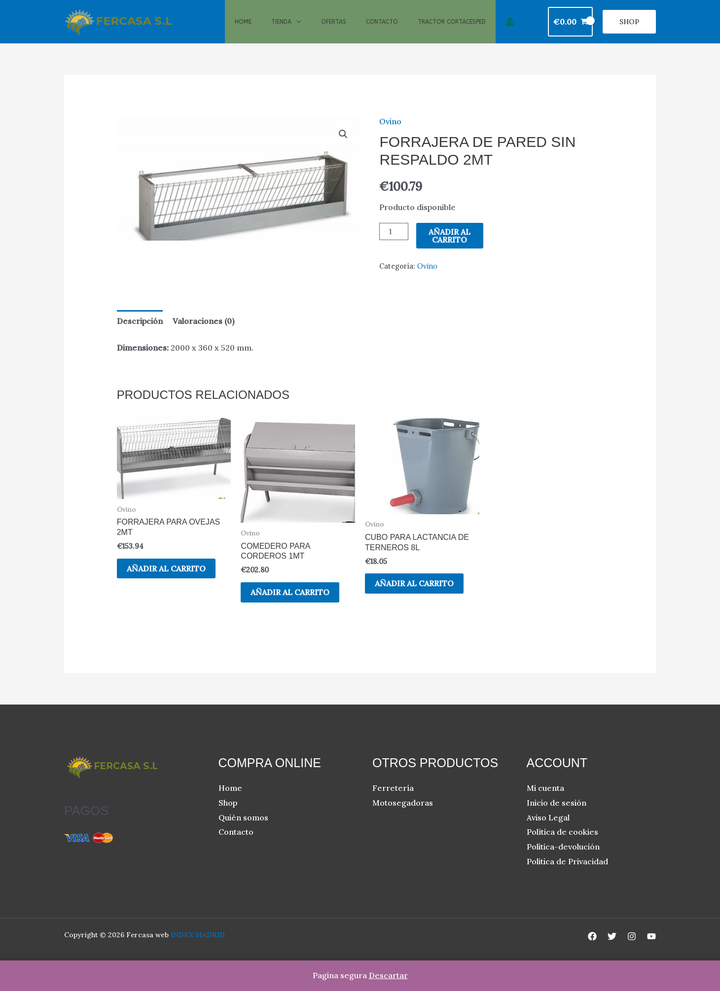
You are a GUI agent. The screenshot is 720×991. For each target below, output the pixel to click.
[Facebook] (592, 949)
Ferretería (393, 801)
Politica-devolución (563, 860)
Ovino (390, 134)
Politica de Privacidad (567, 874)
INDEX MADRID (198, 948)
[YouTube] (651, 949)
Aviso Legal (548, 830)
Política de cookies (562, 845)
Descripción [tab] (140, 334)
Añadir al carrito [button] (166, 581)
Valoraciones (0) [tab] (203, 334)
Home (243, 28)
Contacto (382, 28)
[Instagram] (631, 949)
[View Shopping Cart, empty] (570, 28)
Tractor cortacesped (452, 28)
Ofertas (333, 28)
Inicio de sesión (556, 816)
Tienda (281, 28)
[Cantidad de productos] (393, 244)
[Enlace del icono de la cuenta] (509, 28)
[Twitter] (612, 949)
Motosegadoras (402, 816)
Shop (227, 816)
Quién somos (243, 830)
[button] (629, 28)
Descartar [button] (388, 975)
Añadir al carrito (449, 249)
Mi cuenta (545, 801)
